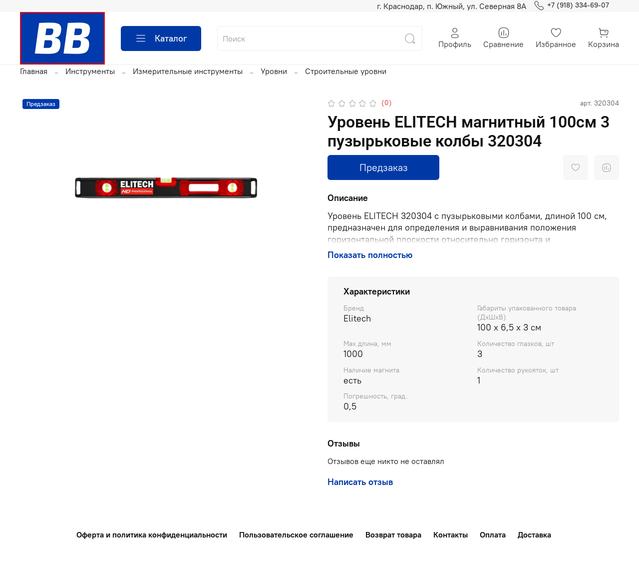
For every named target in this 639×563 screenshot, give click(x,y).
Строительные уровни (345, 71)
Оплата (493, 535)
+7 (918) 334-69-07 (571, 5)
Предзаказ (383, 167)
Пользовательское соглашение (296, 535)
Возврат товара (393, 535)
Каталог (161, 38)
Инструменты (90, 71)
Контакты (450, 535)
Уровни (274, 71)
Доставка (534, 535)
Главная (33, 71)
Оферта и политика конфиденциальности (151, 535)
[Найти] (409, 38)
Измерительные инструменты (188, 71)
